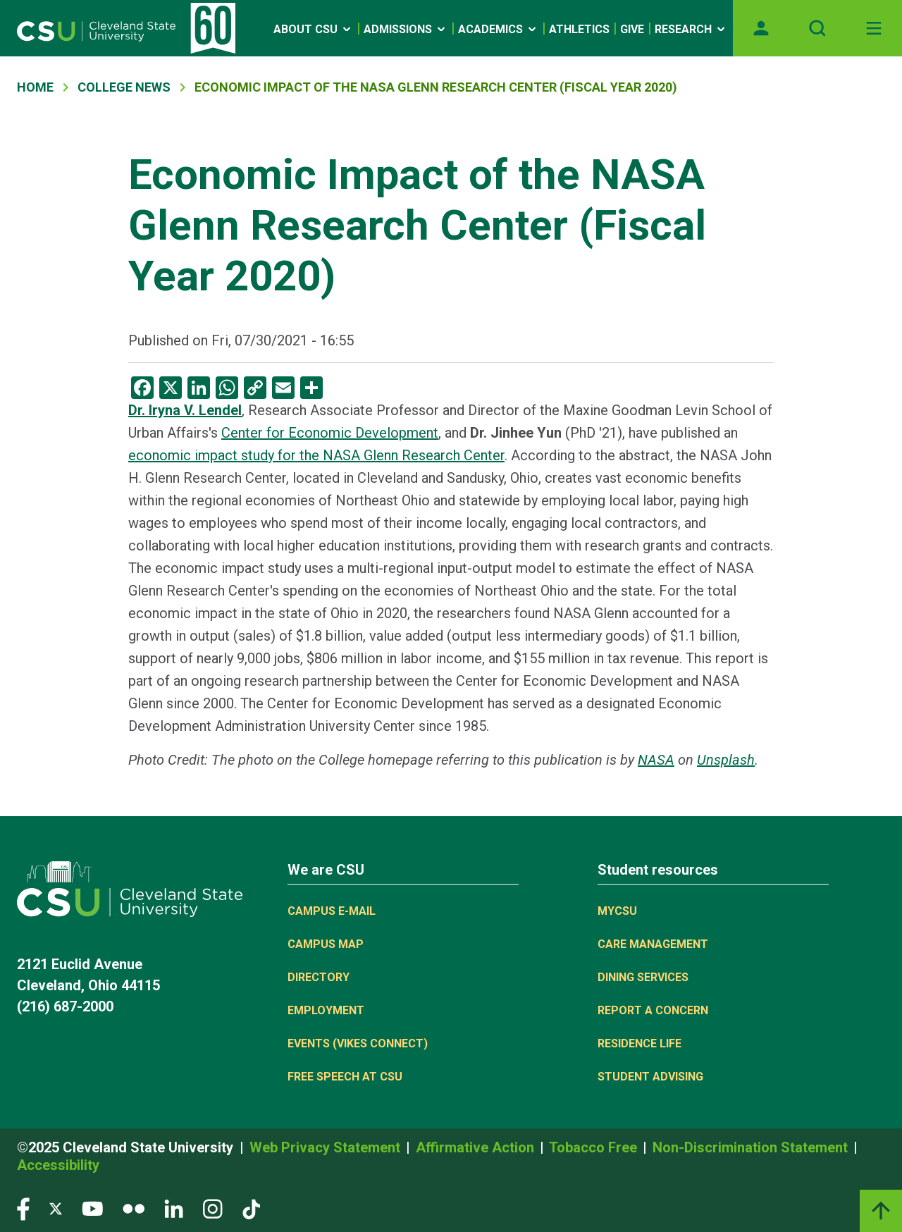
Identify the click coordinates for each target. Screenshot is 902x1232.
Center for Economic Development (329, 432)
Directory (319, 977)
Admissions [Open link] (405, 29)
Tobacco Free (595, 1147)
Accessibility (58, 1165)
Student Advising (650, 1076)
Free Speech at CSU (345, 1076)
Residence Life (639, 1043)
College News (124, 87)
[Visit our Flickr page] (133, 1208)
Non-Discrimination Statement (752, 1147)
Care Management (653, 944)
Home (35, 87)
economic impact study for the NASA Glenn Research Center (316, 455)
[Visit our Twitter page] (55, 1208)
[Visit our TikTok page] (251, 1208)
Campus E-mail (332, 911)
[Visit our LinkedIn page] (173, 1208)
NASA (656, 759)
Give (632, 29)
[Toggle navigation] (874, 28)
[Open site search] (817, 28)
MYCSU (617, 911)
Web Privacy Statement (326, 1147)
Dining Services (643, 977)
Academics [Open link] (498, 29)
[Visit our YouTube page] (92, 1208)
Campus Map (326, 944)
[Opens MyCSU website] (761, 28)
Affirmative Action (477, 1147)
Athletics (579, 29)
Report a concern (653, 1010)
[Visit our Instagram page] (213, 1208)
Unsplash (726, 759)
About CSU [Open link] (313, 29)
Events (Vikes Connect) (358, 1043)
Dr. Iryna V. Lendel (185, 410)
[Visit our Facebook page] (23, 1208)
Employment (326, 1010)
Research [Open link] (691, 29)
